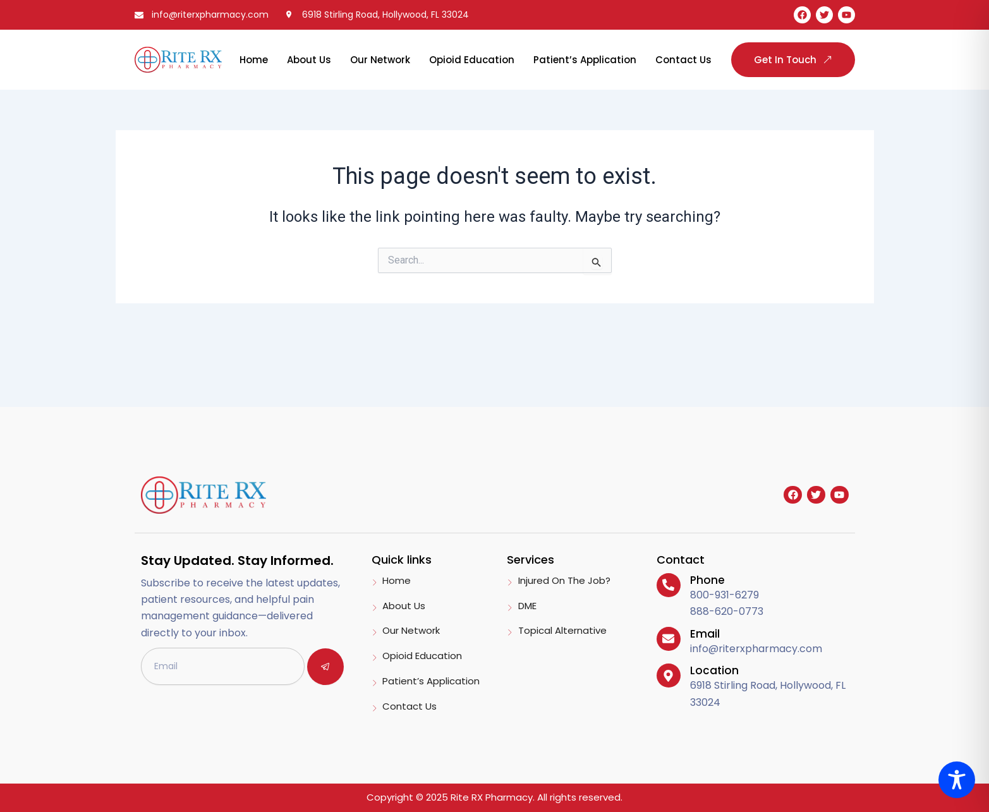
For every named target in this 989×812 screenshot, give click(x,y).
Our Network (380, 59)
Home (254, 59)
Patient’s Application (584, 59)
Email (705, 633)
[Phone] (669, 585)
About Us (309, 59)
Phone (707, 580)
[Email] (669, 639)
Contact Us (683, 59)
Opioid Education (471, 59)
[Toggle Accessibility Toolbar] (956, 779)
